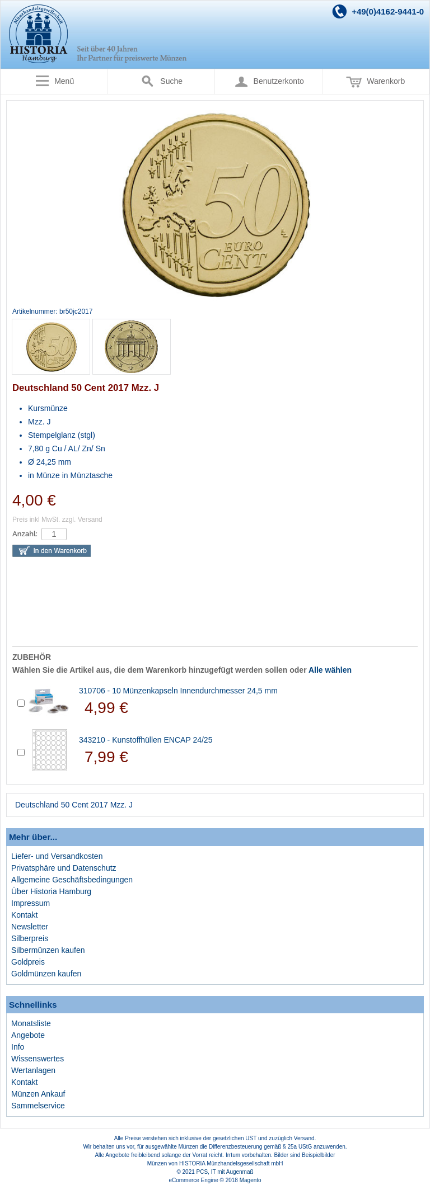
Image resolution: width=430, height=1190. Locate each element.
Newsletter (29, 926)
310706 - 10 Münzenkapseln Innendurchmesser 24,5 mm (178, 690)
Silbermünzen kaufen (48, 950)
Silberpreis (29, 938)
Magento (250, 1180)
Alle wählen (330, 669)
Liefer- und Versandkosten (56, 856)
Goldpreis (28, 961)
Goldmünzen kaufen (46, 973)
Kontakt (24, 914)
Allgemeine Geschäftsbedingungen (72, 879)
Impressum (30, 903)
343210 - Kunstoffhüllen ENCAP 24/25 (145, 739)
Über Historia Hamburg (51, 891)
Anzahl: (25, 534)
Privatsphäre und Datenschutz (63, 867)
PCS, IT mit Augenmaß (225, 1172)
